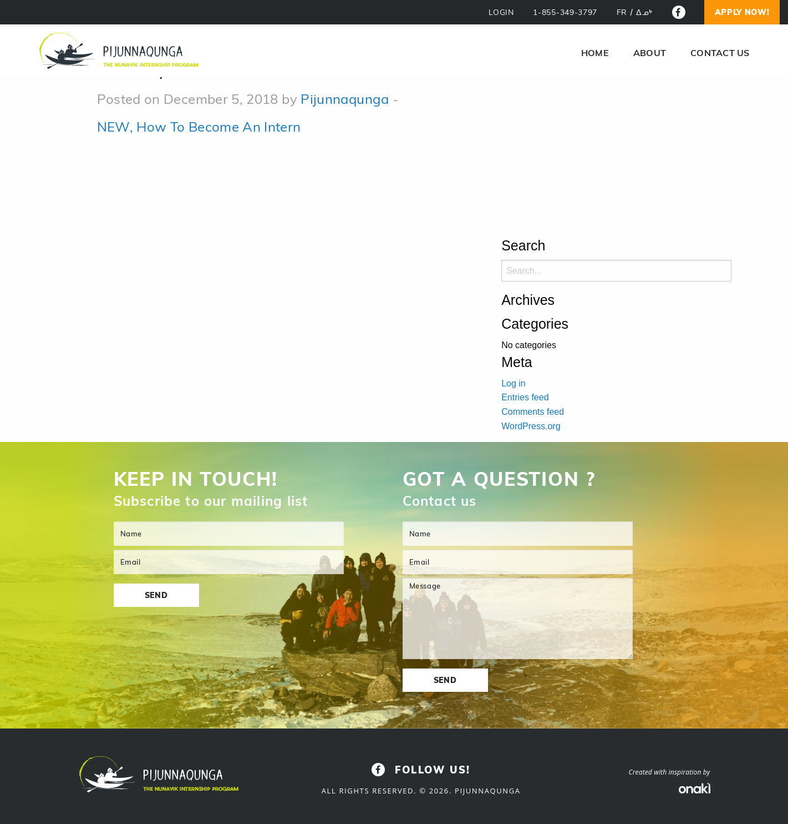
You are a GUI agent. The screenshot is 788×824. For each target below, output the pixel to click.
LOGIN (501, 12)
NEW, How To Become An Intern (199, 126)
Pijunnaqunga (345, 99)
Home (595, 52)
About (649, 52)
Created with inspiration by (669, 772)
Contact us (719, 52)
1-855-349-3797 (565, 12)
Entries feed (524, 397)
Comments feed (532, 411)
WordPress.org (530, 426)
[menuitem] (622, 13)
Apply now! (742, 12)
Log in (513, 383)
